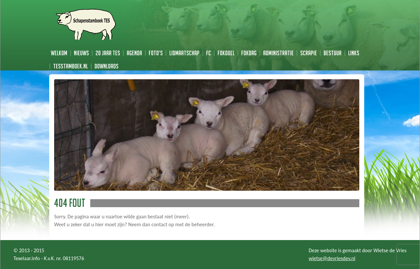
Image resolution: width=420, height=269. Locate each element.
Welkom (59, 53)
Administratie (278, 53)
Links (353, 53)
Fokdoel (226, 53)
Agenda (134, 53)
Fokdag (249, 53)
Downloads (106, 66)
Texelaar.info (26, 258)
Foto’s (156, 53)
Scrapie (308, 53)
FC (208, 53)
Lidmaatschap (184, 53)
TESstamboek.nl (70, 66)
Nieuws (81, 53)
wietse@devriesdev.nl (332, 258)
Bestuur (333, 53)
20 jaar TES (107, 53)
